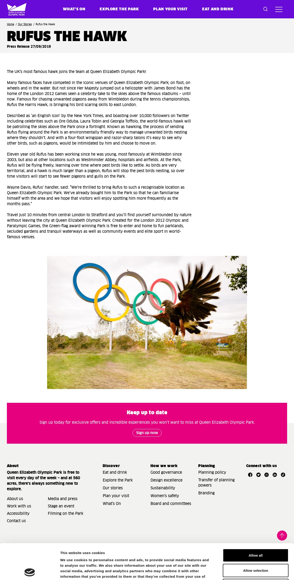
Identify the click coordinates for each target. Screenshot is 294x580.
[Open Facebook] (250, 475)
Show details (241, 571)
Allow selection (255, 535)
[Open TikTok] (283, 475)
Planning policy (212, 472)
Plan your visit (170, 9)
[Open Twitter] (258, 475)
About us (15, 499)
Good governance (166, 472)
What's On (112, 504)
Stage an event (61, 506)
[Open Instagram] (267, 475)
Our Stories (25, 24)
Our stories (113, 488)
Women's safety (164, 496)
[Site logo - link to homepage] (13, 9)
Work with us (19, 506)
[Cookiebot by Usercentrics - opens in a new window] (30, 571)
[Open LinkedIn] (275, 475)
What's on (74, 9)
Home (10, 24)
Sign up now (147, 433)
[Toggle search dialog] (265, 9)
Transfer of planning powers (216, 482)
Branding (206, 493)
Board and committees (170, 504)
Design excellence (166, 480)
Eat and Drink (217, 9)
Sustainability (162, 488)
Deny (256, 550)
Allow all (256, 520)
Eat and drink (115, 472)
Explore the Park (119, 9)
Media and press (62, 499)
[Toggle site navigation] (279, 9)
